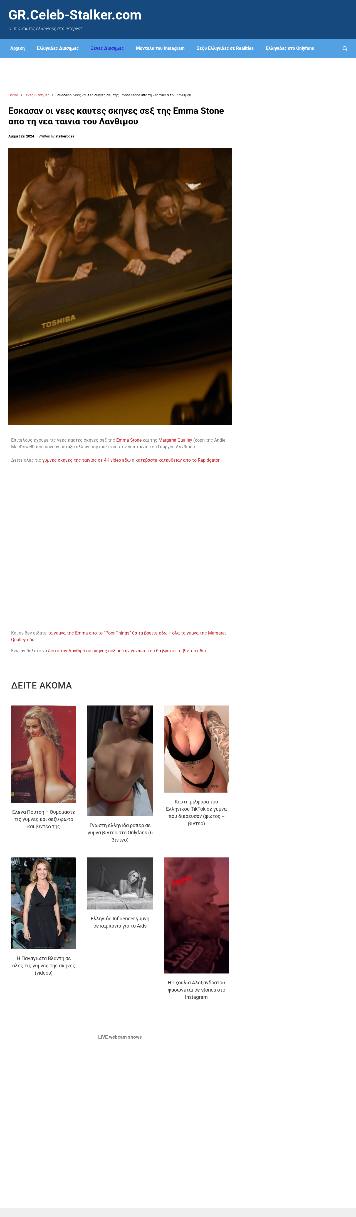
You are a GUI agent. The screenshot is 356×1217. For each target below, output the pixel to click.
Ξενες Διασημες (107, 48)
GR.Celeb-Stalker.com (75, 15)
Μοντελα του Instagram (160, 48)
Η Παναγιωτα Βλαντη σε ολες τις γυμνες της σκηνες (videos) (43, 965)
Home (13, 95)
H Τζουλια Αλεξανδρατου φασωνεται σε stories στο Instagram (196, 990)
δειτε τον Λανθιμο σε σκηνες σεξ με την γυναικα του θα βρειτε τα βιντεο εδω (128, 650)
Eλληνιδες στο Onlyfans (290, 48)
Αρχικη (17, 48)
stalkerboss (64, 136)
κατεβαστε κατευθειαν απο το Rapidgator (178, 460)
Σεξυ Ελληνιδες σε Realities (225, 48)
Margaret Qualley (175, 440)
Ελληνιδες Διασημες (58, 48)
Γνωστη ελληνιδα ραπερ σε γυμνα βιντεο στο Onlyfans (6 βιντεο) (120, 832)
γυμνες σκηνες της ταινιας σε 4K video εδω (86, 460)
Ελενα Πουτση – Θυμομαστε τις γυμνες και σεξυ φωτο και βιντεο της (43, 819)
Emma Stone (129, 440)
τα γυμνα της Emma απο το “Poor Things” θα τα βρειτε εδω (107, 633)
